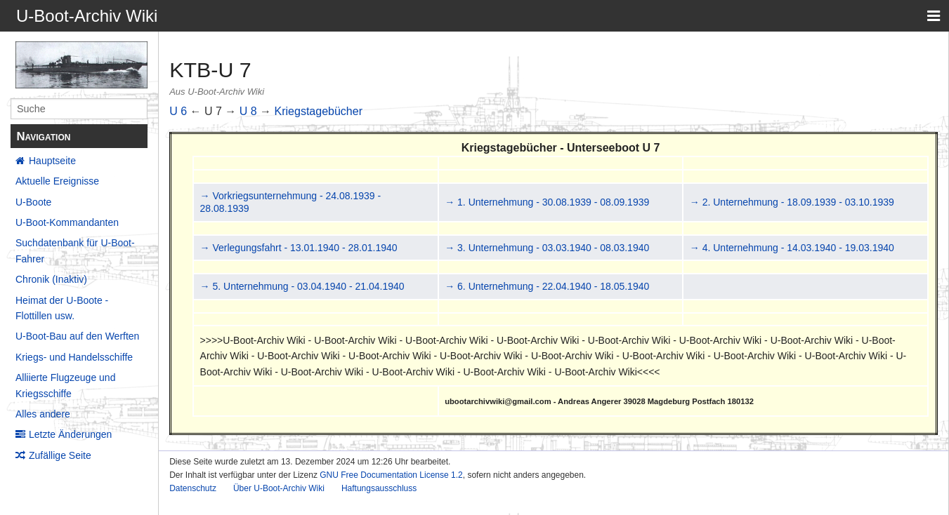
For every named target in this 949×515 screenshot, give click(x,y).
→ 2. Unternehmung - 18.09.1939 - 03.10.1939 (792, 202)
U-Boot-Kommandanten (67, 222)
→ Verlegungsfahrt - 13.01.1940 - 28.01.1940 (299, 247)
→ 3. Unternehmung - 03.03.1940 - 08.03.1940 (547, 247)
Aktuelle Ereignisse (57, 181)
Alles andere (42, 414)
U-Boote (33, 202)
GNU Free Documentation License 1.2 (391, 475)
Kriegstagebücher (318, 111)
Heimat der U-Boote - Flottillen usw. (61, 308)
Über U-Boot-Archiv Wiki (279, 488)
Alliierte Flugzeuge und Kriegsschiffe (65, 385)
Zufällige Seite (60, 455)
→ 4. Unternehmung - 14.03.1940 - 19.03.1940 (792, 247)
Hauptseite (52, 160)
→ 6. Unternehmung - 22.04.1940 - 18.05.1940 (547, 286)
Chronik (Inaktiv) (51, 279)
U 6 (178, 111)
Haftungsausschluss (379, 488)
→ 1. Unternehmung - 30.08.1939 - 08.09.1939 (547, 202)
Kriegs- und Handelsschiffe (74, 357)
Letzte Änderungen (70, 434)
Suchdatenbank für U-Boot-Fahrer (75, 250)
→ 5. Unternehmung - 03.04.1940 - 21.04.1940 (302, 286)
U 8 (248, 111)
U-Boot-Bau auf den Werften (77, 336)
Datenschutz (192, 488)
